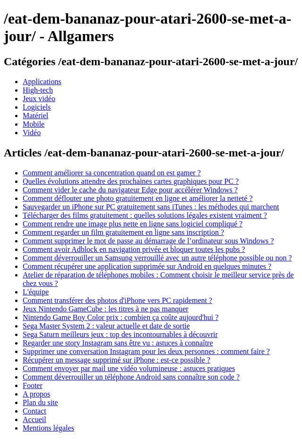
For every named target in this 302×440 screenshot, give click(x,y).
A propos (36, 394)
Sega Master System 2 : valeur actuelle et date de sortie (106, 326)
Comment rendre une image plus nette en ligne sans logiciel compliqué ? (132, 224)
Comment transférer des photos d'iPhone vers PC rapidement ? (117, 300)
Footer (33, 385)
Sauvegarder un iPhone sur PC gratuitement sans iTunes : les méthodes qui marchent (151, 207)
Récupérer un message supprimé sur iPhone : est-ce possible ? (116, 360)
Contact (34, 411)
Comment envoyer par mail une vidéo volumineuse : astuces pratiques (129, 368)
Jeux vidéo (39, 99)
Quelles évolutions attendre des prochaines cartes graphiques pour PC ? (131, 181)
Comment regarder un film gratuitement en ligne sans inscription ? (123, 232)
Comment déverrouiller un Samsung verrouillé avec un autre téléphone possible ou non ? (157, 258)
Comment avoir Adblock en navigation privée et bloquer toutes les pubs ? (134, 249)
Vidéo (32, 133)
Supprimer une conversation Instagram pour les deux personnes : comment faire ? (146, 351)
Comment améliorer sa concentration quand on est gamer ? (112, 173)
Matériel (35, 116)
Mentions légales (48, 428)
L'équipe (36, 292)
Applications (42, 82)
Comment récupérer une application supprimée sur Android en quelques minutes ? (147, 266)
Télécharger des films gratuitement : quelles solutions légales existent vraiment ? (145, 215)
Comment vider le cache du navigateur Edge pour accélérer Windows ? (130, 190)
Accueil (34, 419)
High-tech (38, 90)
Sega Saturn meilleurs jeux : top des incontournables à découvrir (120, 334)
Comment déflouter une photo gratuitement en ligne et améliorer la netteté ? (138, 198)
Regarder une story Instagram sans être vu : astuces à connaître (118, 343)
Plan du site (40, 402)
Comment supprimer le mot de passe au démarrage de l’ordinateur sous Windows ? (148, 241)
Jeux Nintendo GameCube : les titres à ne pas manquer (106, 309)
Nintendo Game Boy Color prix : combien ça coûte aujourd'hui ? (120, 317)
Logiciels (37, 107)
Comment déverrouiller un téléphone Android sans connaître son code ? (131, 377)
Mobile (33, 124)
